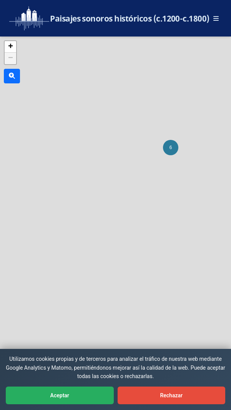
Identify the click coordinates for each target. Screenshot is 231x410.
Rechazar (171, 395)
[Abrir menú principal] (216, 18)
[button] (170, 147)
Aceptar (59, 395)
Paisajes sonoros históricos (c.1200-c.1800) (129, 18)
